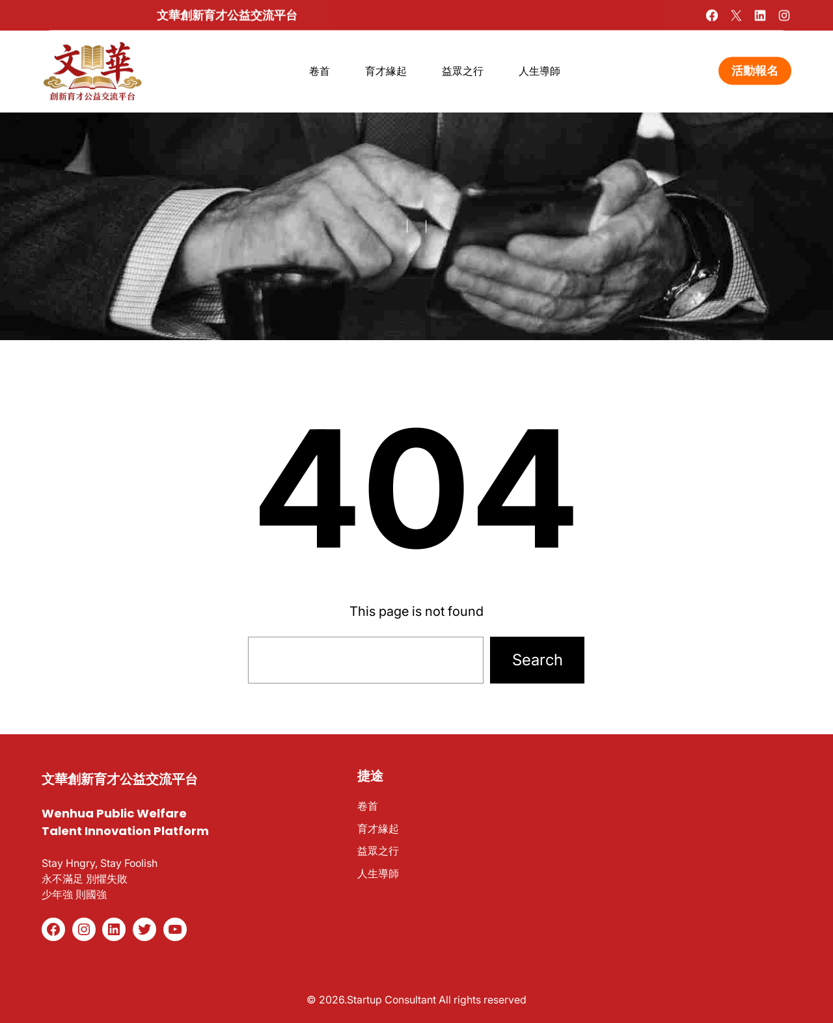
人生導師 (378, 873)
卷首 (367, 805)
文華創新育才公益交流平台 (227, 14)
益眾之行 (378, 850)
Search (537, 659)
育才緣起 (378, 828)
